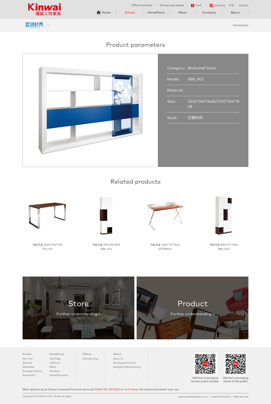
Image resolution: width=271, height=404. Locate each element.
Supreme (27, 363)
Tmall (196, 5)
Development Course (124, 363)
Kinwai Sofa (29, 375)
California (54, 363)
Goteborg (54, 371)
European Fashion (32, 371)
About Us (118, 359)
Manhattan (28, 367)
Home (106, 12)
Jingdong (217, 5)
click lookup (131, 389)
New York (28, 359)
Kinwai (130, 12)
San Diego (55, 359)
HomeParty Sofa (58, 375)
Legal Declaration (220, 397)
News (182, 12)
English (243, 5)
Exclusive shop (90, 359)
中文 (231, 5)
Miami (52, 367)
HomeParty (156, 12)
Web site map (241, 397)
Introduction (240, 25)
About (235, 12)
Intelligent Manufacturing (126, 367)
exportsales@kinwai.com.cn (193, 397)
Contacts (209, 12)
